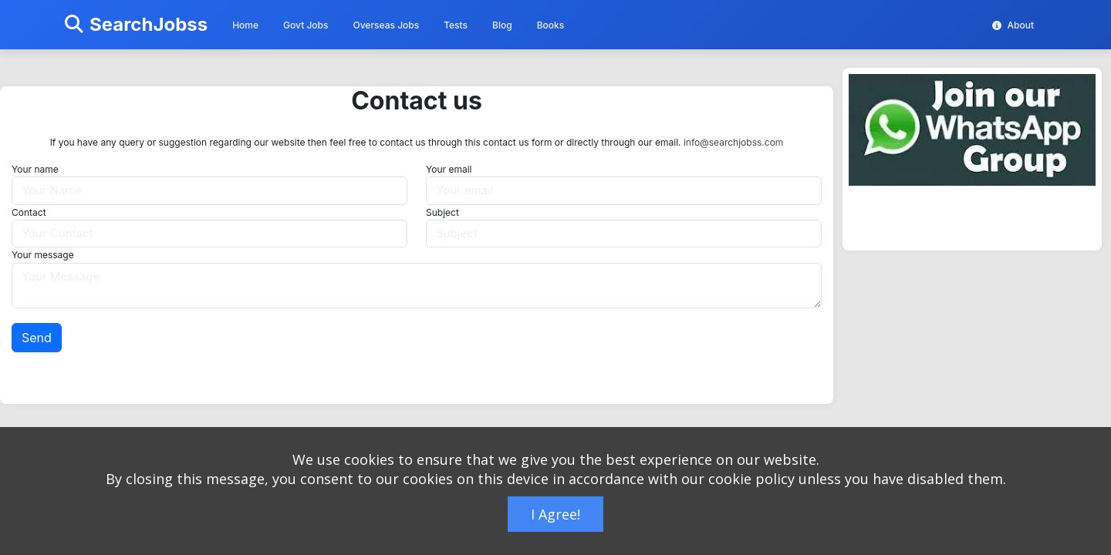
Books (551, 25)
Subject (442, 212)
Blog (502, 25)
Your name (35, 169)
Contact (29, 212)
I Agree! (555, 514)
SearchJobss (136, 24)
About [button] (1013, 25)
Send (37, 337)
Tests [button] (456, 25)
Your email (448, 169)
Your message (43, 255)
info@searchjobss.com (733, 142)
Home (245, 25)
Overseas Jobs (386, 25)
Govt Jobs (305, 25)
